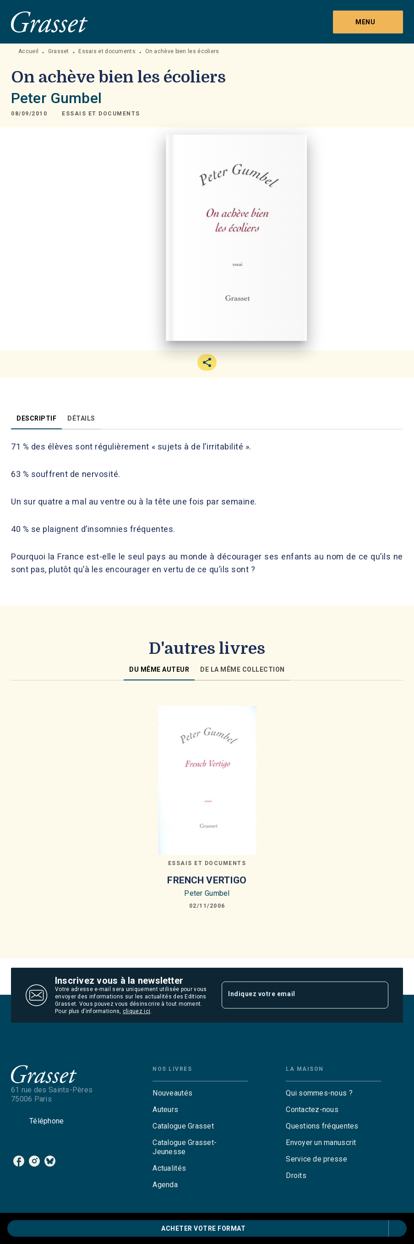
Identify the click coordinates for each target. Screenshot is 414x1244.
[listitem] (19, 1161)
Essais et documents (107, 51)
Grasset (58, 51)
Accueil (28, 51)
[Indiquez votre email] (293, 995)
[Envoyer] (377, 995)
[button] (101, 114)
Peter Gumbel (56, 98)
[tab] (36, 418)
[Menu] (368, 22)
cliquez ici (136, 1011)
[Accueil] (49, 22)
